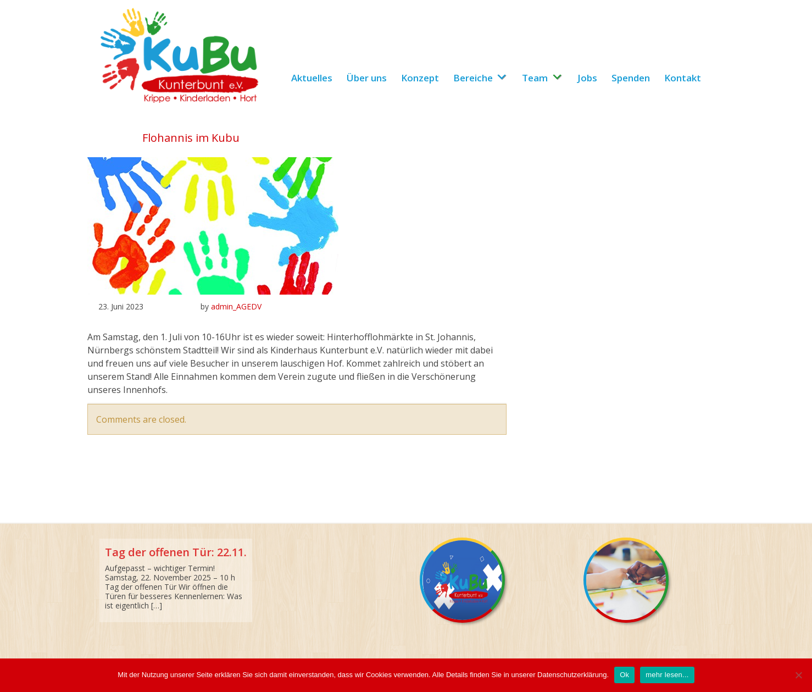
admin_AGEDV (236, 306)
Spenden (630, 77)
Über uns (367, 77)
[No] (798, 674)
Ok (624, 675)
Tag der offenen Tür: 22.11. (176, 552)
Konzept (420, 77)
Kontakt (682, 77)
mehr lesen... (667, 675)
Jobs (587, 77)
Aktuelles (311, 77)
